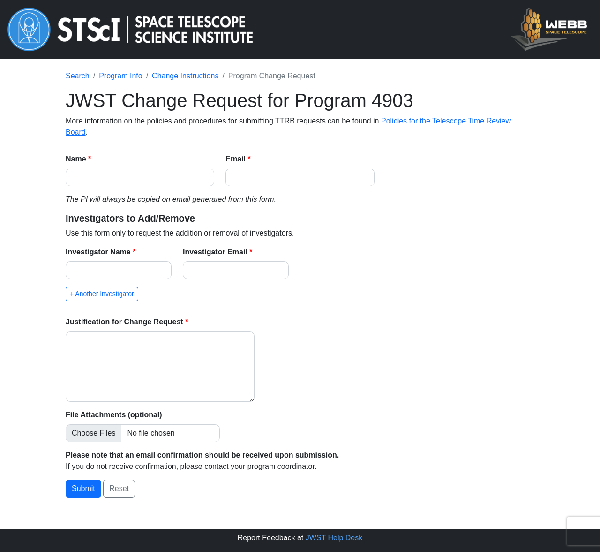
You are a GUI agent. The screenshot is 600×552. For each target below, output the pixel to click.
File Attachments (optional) (114, 415)
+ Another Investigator (102, 294)
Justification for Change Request (125, 322)
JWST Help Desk (334, 538)
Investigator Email (216, 252)
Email (236, 159)
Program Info (120, 76)
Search (78, 76)
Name (77, 159)
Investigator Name (99, 252)
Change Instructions (185, 76)
